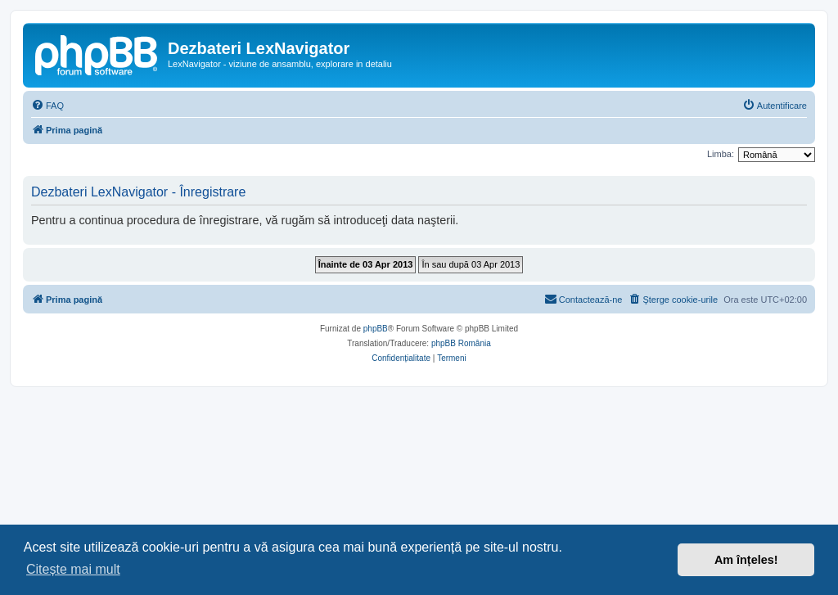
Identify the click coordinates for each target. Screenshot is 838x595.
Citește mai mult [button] (73, 569)
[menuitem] (47, 105)
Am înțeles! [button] (746, 559)
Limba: (720, 154)
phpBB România (461, 343)
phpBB (375, 328)
